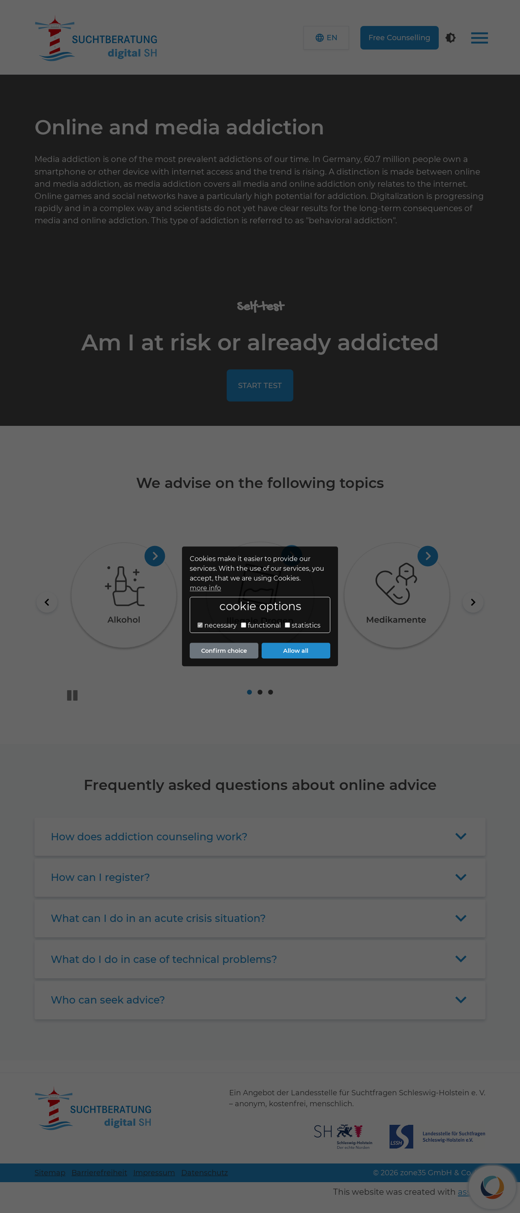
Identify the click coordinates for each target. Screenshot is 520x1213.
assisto (471, 1192)
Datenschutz (204, 1172)
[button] (326, 38)
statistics (303, 625)
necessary (217, 625)
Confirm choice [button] (224, 650)
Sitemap (50, 1172)
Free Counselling (399, 37)
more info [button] (205, 588)
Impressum (154, 1172)
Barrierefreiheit (99, 1172)
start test (260, 385)
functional (261, 625)
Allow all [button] (295, 650)
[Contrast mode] (450, 38)
